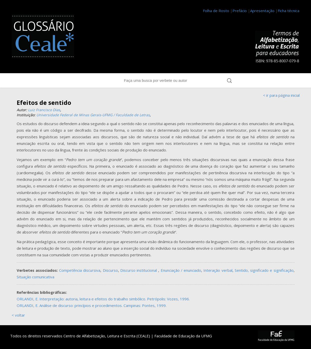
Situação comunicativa (35, 276)
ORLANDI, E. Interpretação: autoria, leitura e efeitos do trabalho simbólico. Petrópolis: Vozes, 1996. (103, 298)
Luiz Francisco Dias (44, 109)
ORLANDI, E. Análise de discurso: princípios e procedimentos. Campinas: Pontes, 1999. (91, 305)
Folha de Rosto (216, 10)
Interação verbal (217, 270)
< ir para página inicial (281, 95)
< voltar (18, 315)
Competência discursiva (79, 270)
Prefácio (239, 10)
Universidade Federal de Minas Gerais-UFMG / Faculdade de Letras (93, 114)
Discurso (110, 270)
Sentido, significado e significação (264, 270)
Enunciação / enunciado (181, 270)
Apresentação (262, 10)
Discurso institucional (139, 270)
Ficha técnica (288, 10)
